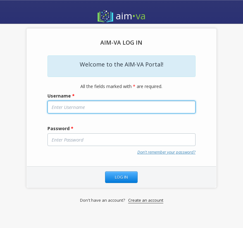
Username (61, 96)
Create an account (145, 200)
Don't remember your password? (166, 152)
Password (60, 128)
